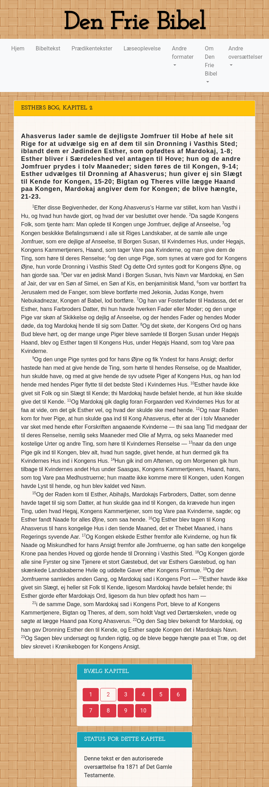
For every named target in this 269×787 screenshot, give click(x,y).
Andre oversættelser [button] (245, 52)
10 (143, 710)
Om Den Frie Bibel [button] (211, 61)
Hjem (18, 48)
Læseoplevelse (142, 48)
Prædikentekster (91, 48)
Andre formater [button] (183, 52)
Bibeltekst (48, 48)
